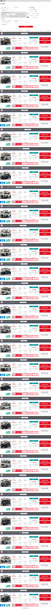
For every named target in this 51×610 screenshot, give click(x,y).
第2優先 (19, 30)
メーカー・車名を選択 (15, 7)
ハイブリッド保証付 (31, 123)
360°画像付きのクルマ (35, 17)
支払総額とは (49, 30)
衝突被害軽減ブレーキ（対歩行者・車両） (7, 20)
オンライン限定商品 (36, 15)
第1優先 (11, 30)
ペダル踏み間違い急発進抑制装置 (6, 21)
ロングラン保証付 (23, 46)
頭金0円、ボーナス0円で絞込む (20, 14)
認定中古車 (31, 7)
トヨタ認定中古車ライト (33, 11)
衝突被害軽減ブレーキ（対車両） (19, 20)
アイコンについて (43, 30)
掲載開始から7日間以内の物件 (36, 13)
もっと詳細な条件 (3, 24)
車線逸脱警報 (16, 21)
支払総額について (2, 10)
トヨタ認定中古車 (32, 9)
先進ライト (26, 21)
